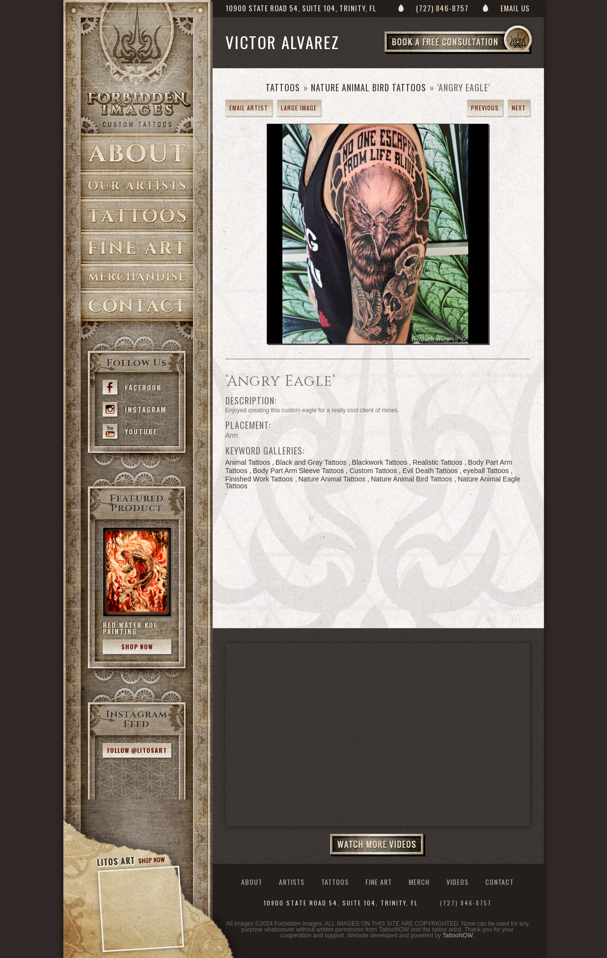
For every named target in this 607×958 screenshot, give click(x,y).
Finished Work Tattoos (259, 479)
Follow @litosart (137, 750)
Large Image (299, 108)
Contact (137, 306)
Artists (137, 185)
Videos (457, 882)
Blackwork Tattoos (380, 462)
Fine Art (137, 248)
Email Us (515, 7)
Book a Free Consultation (479, 53)
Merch (419, 882)
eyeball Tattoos (486, 471)
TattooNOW (457, 935)
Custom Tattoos (373, 471)
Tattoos (137, 215)
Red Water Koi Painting (130, 628)
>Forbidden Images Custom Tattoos (137, 109)
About (137, 152)
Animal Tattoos (248, 462)
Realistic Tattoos (438, 462)
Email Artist (248, 108)
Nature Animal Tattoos (332, 479)
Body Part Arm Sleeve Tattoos (298, 471)
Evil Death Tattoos (430, 471)
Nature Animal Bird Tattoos (368, 87)
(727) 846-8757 (442, 7)
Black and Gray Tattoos (311, 462)
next (519, 108)
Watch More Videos (377, 845)
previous (485, 108)
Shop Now (137, 646)
